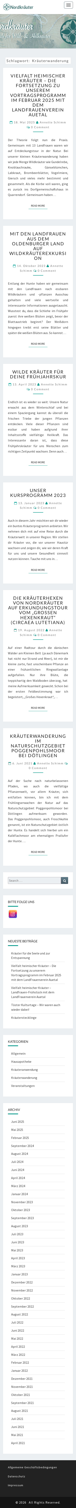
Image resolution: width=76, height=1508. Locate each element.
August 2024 (19, 1154)
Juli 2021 (17, 1419)
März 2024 (18, 1186)
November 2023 (22, 1202)
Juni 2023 (17, 1242)
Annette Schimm (53, 122)
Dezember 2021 (22, 1379)
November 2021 (22, 1387)
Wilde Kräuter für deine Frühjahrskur (38, 374)
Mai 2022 (17, 1338)
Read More (39, 205)
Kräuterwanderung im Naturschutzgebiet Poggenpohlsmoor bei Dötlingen (38, 745)
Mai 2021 (17, 1435)
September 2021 (22, 1403)
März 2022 (18, 1355)
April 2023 (18, 1258)
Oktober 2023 (20, 1210)
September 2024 (22, 1146)
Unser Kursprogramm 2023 (38, 493)
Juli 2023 (17, 1234)
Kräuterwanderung (24, 1078)
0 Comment (40, 127)
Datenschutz (16, 1476)
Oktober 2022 (20, 1298)
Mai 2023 (17, 1250)
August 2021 (19, 1411)
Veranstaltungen (23, 1086)
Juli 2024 (17, 1162)
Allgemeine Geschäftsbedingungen (32, 1467)
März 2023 (18, 1266)
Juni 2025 (17, 1122)
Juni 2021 (17, 1427)
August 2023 (19, 1226)
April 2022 (18, 1347)
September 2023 (22, 1218)
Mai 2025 (17, 1130)
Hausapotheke (21, 1061)
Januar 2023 (19, 1274)
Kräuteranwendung (24, 1070)
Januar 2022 (19, 1371)
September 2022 (22, 1306)
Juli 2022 (17, 1322)
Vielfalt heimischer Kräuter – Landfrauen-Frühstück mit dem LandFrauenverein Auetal (32, 992)
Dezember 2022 (22, 1282)
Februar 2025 (20, 1138)
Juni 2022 (17, 1330)
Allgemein (18, 1053)
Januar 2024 (19, 1194)
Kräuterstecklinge (23, 1018)
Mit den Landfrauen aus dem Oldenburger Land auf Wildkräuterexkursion (38, 246)
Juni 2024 (17, 1170)
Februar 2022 (20, 1362)
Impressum (15, 1485)
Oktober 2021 (20, 1395)
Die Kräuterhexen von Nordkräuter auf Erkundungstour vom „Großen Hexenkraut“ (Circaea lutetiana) (38, 610)
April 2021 (18, 1443)
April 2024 (18, 1178)
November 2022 (22, 1290)
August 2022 (19, 1314)
